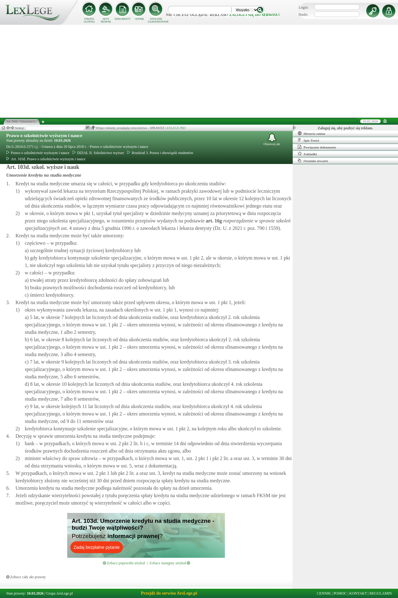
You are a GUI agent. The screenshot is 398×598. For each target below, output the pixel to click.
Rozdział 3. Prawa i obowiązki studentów (160, 153)
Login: (303, 7)
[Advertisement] (199, 71)
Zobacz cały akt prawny (26, 577)
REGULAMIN (381, 593)
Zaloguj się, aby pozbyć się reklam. (345, 128)
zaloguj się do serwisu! (254, 15)
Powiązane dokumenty (317, 147)
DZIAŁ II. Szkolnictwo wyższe (98, 153)
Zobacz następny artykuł (169, 563)
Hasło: (303, 14)
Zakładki (307, 154)
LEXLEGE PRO (175, 128)
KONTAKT (358, 593)
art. (213, 220)
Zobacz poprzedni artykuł (124, 563)
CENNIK (139, 19)
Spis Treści (308, 140)
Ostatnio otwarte (313, 160)
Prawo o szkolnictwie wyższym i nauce (44, 135)
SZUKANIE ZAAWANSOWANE (156, 20)
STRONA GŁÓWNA (89, 20)
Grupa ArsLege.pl (59, 593)
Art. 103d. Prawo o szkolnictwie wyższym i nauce (45, 159)
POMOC (340, 593)
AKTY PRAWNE (106, 20)
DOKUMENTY (123, 19)
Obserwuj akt (272, 139)
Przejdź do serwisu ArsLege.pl (169, 593)
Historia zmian (311, 133)
